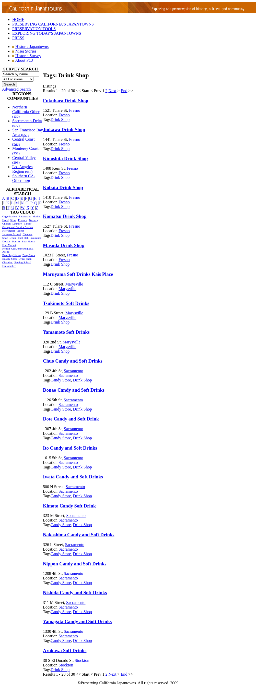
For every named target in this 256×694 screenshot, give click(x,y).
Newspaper (8, 230)
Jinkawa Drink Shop (64, 129)
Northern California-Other (26, 111)
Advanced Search (16, 89)
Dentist (16, 241)
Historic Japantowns (32, 46)
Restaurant (25, 216)
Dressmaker (9, 265)
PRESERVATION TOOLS (34, 29)
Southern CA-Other (23, 178)
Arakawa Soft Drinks (64, 650)
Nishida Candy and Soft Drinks (75, 592)
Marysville (74, 284)
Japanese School (11, 234)
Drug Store (28, 255)
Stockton (82, 660)
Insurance (35, 237)
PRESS (18, 38)
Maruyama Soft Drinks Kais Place (78, 274)
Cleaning (7, 262)
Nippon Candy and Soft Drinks (74, 563)
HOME (18, 19)
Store (13, 219)
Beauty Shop (9, 258)
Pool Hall (23, 237)
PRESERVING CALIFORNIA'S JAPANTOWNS (53, 24)
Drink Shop (25, 258)
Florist (20, 230)
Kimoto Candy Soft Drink (69, 506)
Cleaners (27, 234)
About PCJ (24, 60)
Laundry (17, 223)
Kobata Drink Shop (63, 187)
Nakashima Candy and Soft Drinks (78, 534)
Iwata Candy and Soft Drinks (73, 476)
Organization (9, 216)
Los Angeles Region (22, 169)
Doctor (6, 241)
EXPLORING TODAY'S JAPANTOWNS (46, 33)
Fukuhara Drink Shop (65, 100)
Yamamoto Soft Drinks (66, 332)
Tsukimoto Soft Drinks (66, 303)
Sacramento (73, 371)
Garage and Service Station (17, 227)
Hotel (5, 219)
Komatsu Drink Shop (64, 216)
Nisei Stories (25, 51)
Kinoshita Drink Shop (65, 158)
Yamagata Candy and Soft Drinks (77, 621)
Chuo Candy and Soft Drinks (72, 361)
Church (6, 223)
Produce (22, 219)
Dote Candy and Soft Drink (71, 419)
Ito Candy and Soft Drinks (70, 448)
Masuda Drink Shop (63, 245)
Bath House (28, 241)
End (124, 91)
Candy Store (61, 380)
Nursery (33, 219)
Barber (27, 223)
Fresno (74, 110)
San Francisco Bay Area (27, 132)
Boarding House (11, 255)
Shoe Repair (9, 237)
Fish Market (9, 244)
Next (112, 91)
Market (36, 216)
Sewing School (22, 262)
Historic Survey (28, 56)
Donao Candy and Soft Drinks (73, 390)
